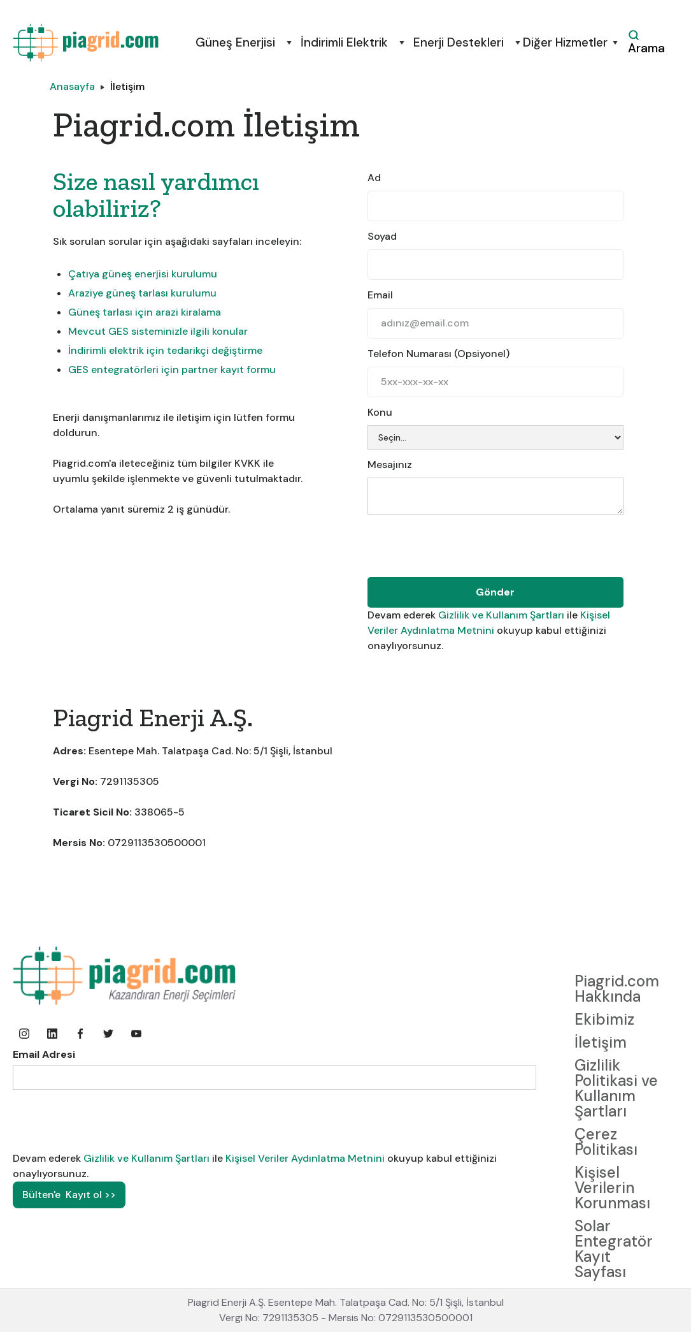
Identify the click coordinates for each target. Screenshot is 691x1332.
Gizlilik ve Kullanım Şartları (502, 615)
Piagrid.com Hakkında (616, 988)
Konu (379, 412)
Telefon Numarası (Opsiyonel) (438, 353)
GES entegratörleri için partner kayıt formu (172, 369)
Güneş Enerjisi (235, 42)
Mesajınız (389, 464)
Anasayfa (72, 86)
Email (380, 295)
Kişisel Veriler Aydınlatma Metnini (305, 1158)
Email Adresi (44, 1054)
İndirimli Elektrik (344, 42)
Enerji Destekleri (458, 42)
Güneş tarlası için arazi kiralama (144, 312)
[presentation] (464, 547)
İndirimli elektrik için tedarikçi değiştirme (165, 350)
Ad (374, 177)
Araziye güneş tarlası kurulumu (142, 293)
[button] (234, 42)
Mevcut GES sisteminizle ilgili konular (158, 331)
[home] (86, 43)
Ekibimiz (604, 1019)
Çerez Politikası (606, 1141)
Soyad (382, 236)
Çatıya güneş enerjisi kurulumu (142, 274)
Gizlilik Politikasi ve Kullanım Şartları (616, 1088)
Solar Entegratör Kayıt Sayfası (613, 1249)
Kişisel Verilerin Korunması (612, 1187)
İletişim (127, 86)
